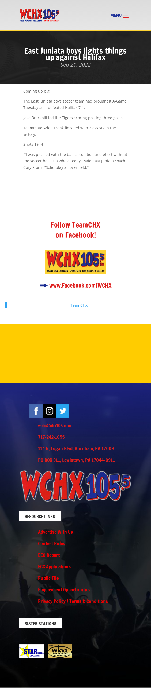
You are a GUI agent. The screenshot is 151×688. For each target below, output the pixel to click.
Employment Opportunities (64, 589)
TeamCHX (79, 305)
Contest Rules (51, 543)
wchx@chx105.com (54, 426)
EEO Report (49, 554)
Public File (48, 577)
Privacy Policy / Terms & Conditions (73, 601)
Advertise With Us (55, 531)
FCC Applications (54, 566)
